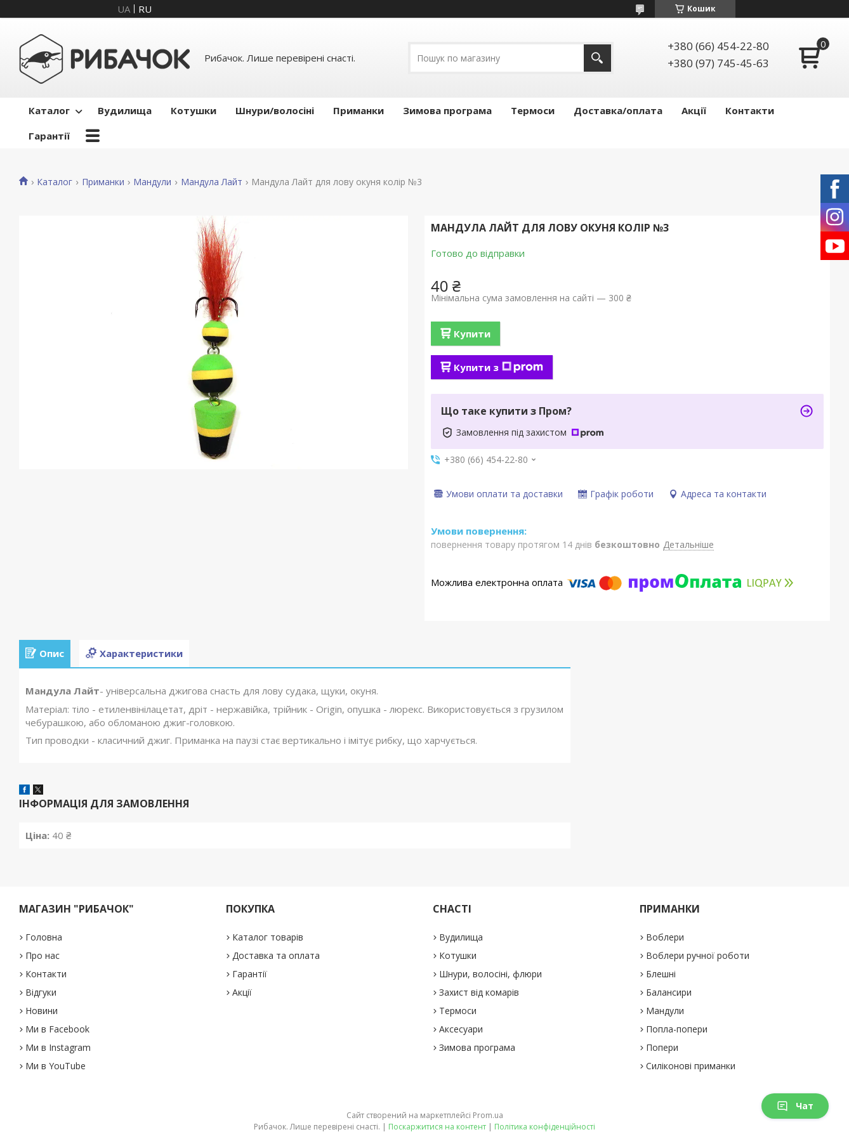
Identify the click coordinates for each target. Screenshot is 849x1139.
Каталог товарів (267, 937)
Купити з (498, 367)
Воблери (665, 937)
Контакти (749, 110)
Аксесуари (461, 1029)
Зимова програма (447, 110)
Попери (662, 1047)
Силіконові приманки (690, 1066)
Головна (43, 937)
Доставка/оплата (618, 110)
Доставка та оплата (276, 955)
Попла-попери (677, 1029)
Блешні (661, 974)
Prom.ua (488, 1115)
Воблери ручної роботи (697, 955)
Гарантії (49, 135)
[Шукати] (597, 58)
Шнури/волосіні (274, 110)
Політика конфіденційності (544, 1126)
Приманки (358, 110)
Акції (693, 110)
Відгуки (40, 992)
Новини (41, 1011)
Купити (472, 333)
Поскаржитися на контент (437, 1126)
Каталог (49, 110)
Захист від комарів (479, 992)
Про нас (42, 955)
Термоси (533, 110)
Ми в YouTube (55, 1066)
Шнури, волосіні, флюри (490, 974)
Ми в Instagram (58, 1047)
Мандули (152, 182)
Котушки (193, 110)
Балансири (669, 992)
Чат (795, 1106)
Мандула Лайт (211, 182)
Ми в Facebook (57, 1029)
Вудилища (125, 110)
